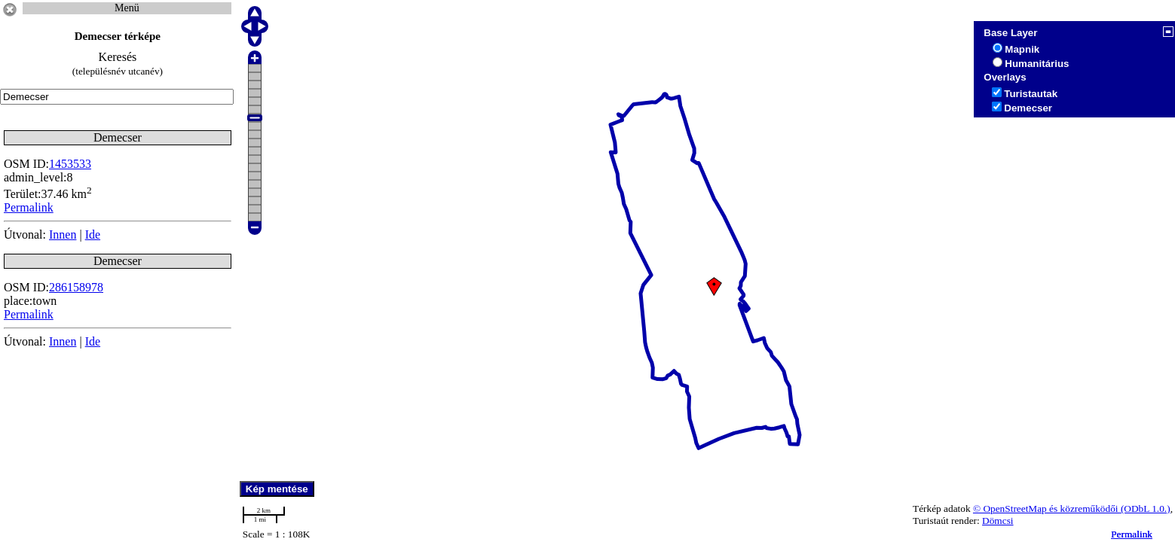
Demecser (1028, 108)
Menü (127, 8)
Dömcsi (997, 520)
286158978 (76, 287)
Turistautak (1030, 93)
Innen (62, 234)
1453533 (70, 163)
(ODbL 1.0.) (1145, 508)
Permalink (1131, 534)
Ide (92, 234)
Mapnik (1022, 49)
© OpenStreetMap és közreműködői (1047, 508)
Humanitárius (1037, 63)
